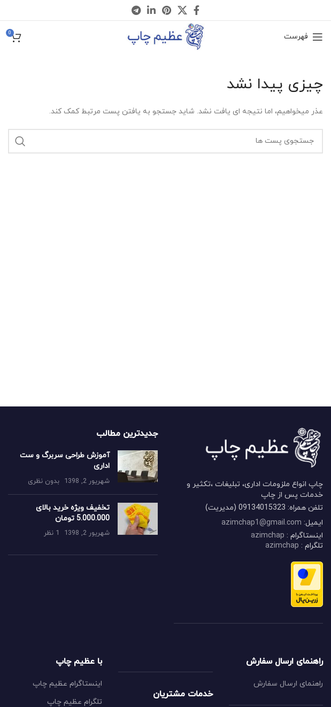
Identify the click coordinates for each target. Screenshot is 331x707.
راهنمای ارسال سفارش (288, 684)
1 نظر (51, 533)
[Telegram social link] (136, 10)
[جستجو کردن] (165, 141)
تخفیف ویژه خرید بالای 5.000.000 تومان (73, 513)
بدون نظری (43, 481)
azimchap (267, 536)
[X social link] (182, 10)
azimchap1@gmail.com (261, 523)
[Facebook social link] (196, 10)
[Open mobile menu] (303, 37)
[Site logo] (165, 36)
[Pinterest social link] (166, 10)
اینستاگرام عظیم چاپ (67, 684)
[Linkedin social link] (151, 10)
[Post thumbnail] (138, 468)
